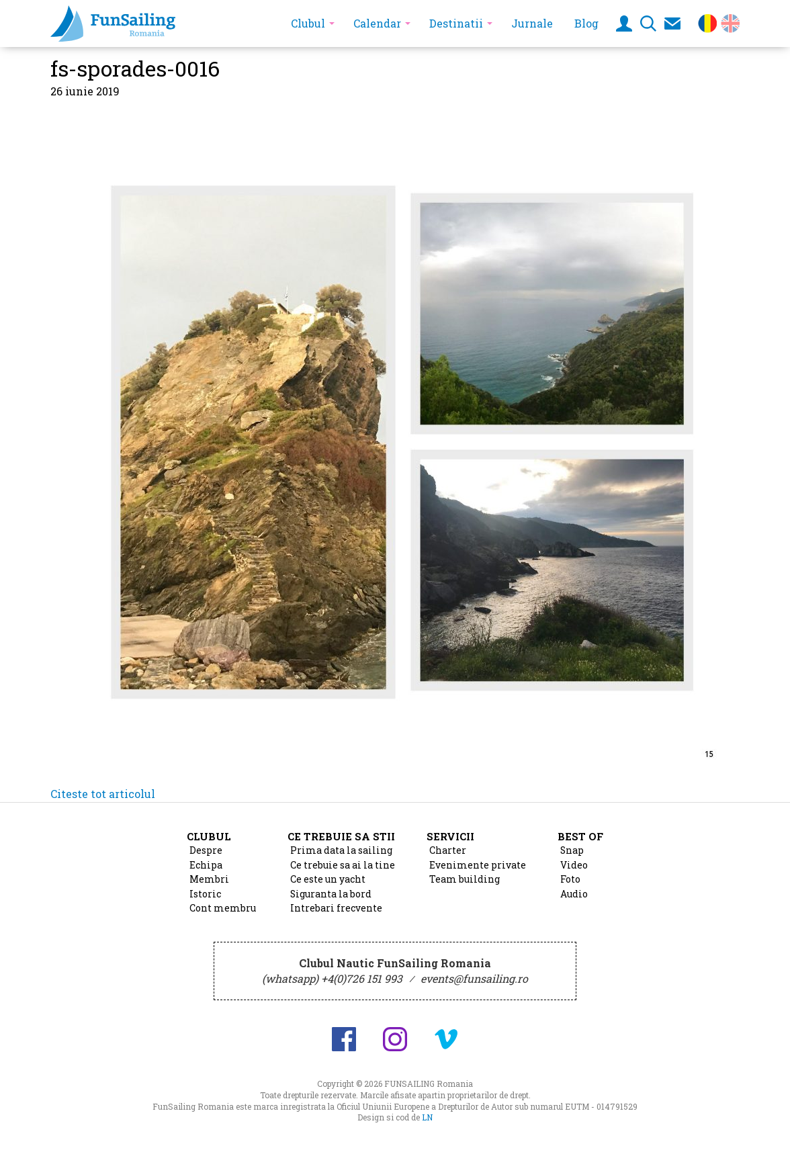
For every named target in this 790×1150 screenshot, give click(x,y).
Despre (205, 850)
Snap (572, 850)
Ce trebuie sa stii (341, 836)
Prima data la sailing (341, 850)
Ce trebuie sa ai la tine (342, 865)
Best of (580, 836)
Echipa (205, 865)
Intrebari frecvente (336, 908)
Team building (464, 879)
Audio (574, 894)
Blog (586, 23)
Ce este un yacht (327, 879)
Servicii (450, 836)
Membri (209, 879)
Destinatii (456, 23)
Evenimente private (477, 865)
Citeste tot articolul (102, 794)
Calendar (377, 23)
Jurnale (532, 23)
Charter (447, 850)
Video (574, 865)
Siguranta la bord (330, 894)
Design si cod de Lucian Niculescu (735, 1128)
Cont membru (222, 908)
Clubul (308, 23)
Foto (570, 879)
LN (427, 1117)
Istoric (205, 894)
